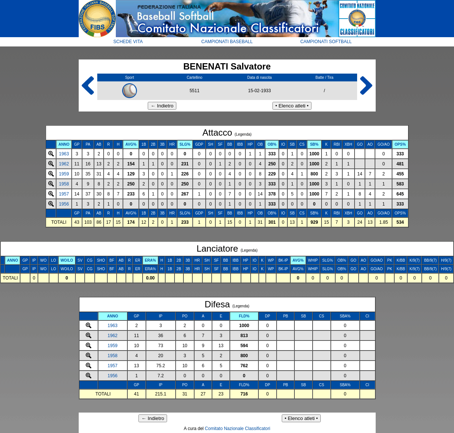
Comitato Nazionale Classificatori (237, 428)
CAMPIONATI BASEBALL (227, 41)
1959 (64, 174)
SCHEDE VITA (128, 41)
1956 (64, 204)
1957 (64, 194)
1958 (64, 184)
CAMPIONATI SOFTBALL (326, 41)
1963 (64, 153)
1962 (64, 164)
